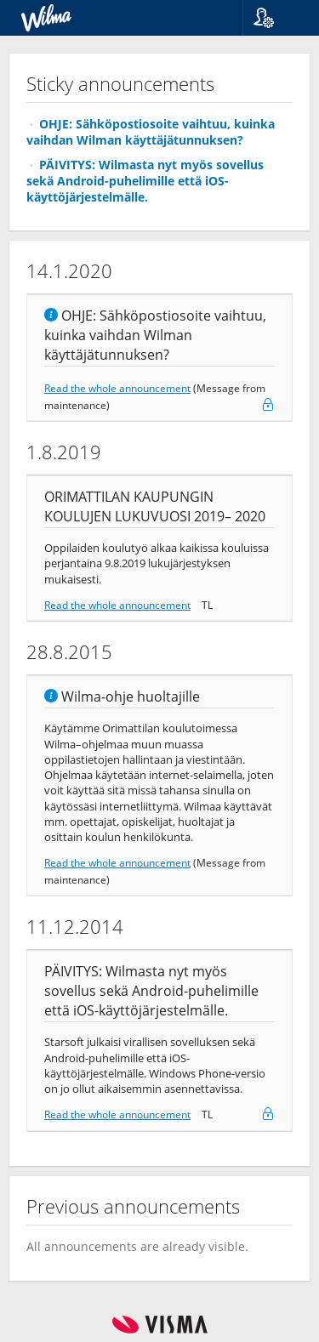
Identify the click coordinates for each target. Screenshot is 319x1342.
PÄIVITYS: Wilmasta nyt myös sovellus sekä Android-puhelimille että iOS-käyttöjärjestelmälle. (145, 180)
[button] (274, 18)
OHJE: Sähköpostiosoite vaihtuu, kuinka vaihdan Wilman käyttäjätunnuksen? (150, 132)
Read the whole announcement (117, 388)
